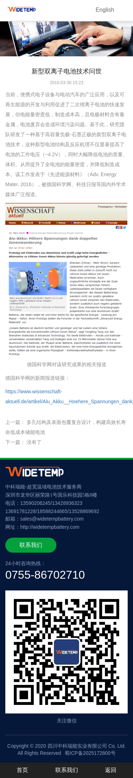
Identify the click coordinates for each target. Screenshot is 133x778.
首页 (22, 770)
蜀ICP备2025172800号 (90, 753)
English (105, 10)
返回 (110, 770)
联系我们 (31, 545)
